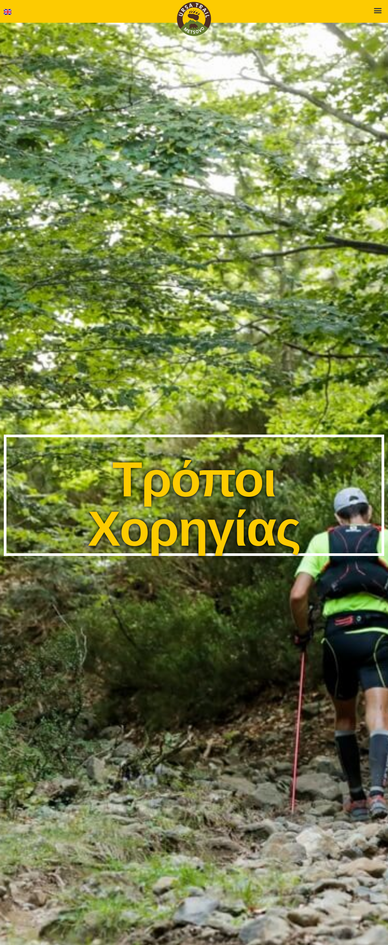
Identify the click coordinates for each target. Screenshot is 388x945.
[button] (378, 10)
